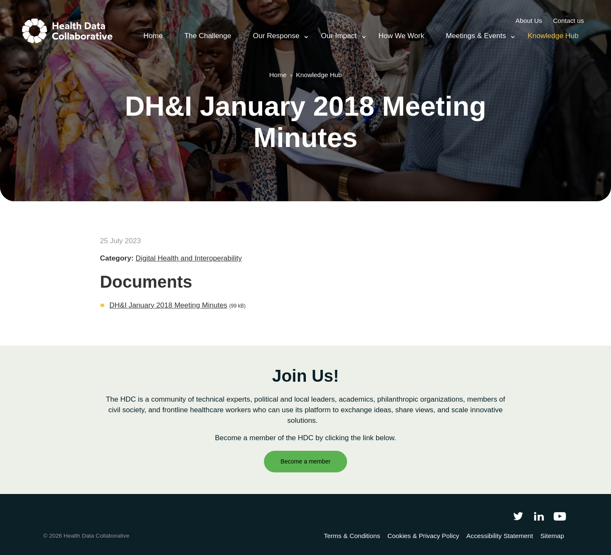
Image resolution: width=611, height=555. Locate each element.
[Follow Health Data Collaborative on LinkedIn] (539, 516)
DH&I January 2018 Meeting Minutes (168, 305)
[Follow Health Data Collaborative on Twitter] (518, 516)
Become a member (305, 461)
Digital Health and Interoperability (189, 258)
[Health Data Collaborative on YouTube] (560, 516)
